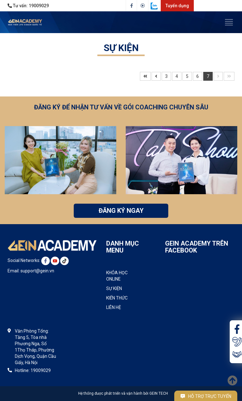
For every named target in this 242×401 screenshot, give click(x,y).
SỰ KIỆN (121, 47)
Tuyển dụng (177, 5)
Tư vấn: (28, 5)
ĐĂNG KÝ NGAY (121, 210)
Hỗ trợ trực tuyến (206, 396)
